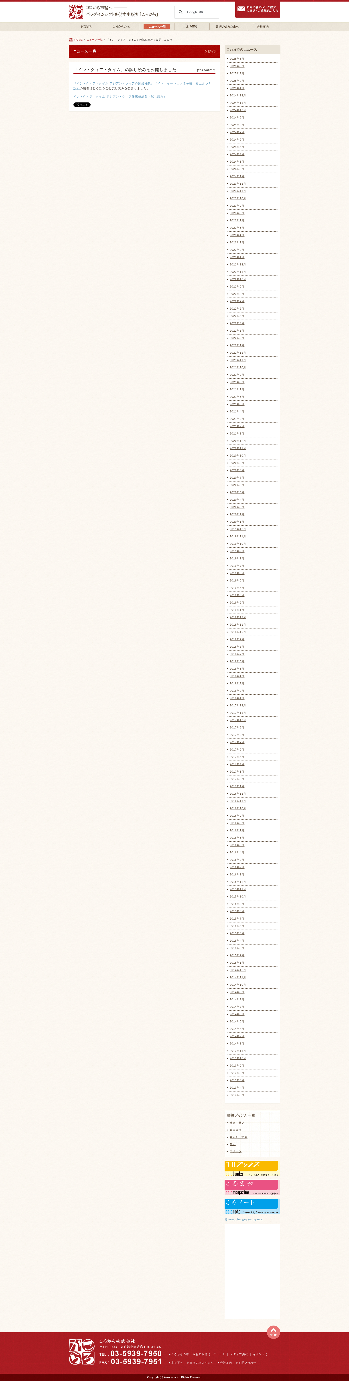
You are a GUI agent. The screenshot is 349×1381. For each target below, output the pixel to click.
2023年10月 (238, 198)
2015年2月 (237, 955)
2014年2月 (237, 1036)
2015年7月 (237, 918)
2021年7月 (237, 389)
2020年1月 (237, 521)
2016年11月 (238, 801)
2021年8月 (237, 382)
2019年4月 (237, 588)
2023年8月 (237, 213)
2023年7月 (237, 220)
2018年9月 (237, 639)
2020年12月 (238, 441)
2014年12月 (238, 970)
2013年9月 (237, 1065)
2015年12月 (238, 881)
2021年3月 (237, 418)
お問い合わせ (247, 1362)
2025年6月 (237, 58)
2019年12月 (238, 529)
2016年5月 (237, 845)
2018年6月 (237, 661)
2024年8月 (237, 124)
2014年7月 (237, 1006)
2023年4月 (237, 235)
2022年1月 (237, 345)
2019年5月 (237, 580)
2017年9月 (237, 727)
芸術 (233, 1144)
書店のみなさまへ (201, 1362)
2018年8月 (237, 646)
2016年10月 (238, 808)
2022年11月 (238, 271)
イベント (259, 1354)
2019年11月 (238, 536)
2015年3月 (237, 948)
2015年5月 (237, 933)
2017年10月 (238, 720)
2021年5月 (237, 404)
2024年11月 (238, 102)
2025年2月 (237, 80)
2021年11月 (238, 360)
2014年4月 (237, 1028)
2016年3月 (237, 859)
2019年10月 (238, 543)
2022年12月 (238, 264)
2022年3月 (237, 330)
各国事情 (235, 1130)
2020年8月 (237, 470)
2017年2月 (237, 779)
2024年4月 (237, 154)
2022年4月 (237, 323)
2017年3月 (237, 771)
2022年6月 (237, 308)
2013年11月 (238, 1051)
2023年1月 (237, 257)
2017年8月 (237, 734)
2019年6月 (237, 573)
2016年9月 (237, 815)
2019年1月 (237, 610)
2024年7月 (237, 132)
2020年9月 (237, 463)
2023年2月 (237, 249)
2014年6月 (237, 1014)
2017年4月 (237, 764)
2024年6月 (237, 139)
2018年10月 (238, 632)
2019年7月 (237, 565)
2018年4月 (237, 676)
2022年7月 (237, 301)
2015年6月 (237, 926)
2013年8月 (237, 1073)
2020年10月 (238, 455)
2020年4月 (237, 499)
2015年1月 (237, 962)
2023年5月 (237, 227)
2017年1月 (237, 786)
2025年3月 (237, 73)
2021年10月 (238, 367)
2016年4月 (237, 852)
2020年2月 (237, 514)
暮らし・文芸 (239, 1137)
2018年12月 (238, 617)
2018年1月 (237, 698)
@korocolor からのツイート (244, 1219)
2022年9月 (237, 286)
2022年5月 (237, 316)
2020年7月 (237, 477)
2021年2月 (237, 426)
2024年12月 (238, 95)
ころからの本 (180, 1354)
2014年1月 (237, 1043)
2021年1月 (237, 433)
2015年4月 (237, 940)
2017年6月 (237, 749)
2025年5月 (237, 66)
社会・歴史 (237, 1122)
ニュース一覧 (95, 39)
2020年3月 (237, 507)
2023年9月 (237, 205)
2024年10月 (238, 110)
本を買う (177, 1362)
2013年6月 (237, 1080)
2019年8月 (237, 558)
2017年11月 (238, 712)
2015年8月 (237, 911)
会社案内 (226, 1362)
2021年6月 (237, 396)
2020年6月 (237, 485)
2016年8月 (237, 823)
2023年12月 (238, 183)
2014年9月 (237, 992)
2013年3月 (237, 1095)
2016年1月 (237, 874)
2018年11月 (238, 624)
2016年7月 (237, 830)
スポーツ (235, 1151)
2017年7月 (237, 742)
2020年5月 (237, 492)
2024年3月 (237, 161)
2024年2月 (237, 169)
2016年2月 (237, 867)
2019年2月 (237, 602)
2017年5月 (237, 757)
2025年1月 (237, 88)
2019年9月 (237, 551)
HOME (78, 39)
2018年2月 (237, 690)
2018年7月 (237, 654)
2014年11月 (238, 977)
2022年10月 (238, 279)
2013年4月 (237, 1087)
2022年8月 (237, 294)
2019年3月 (237, 595)
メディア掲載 (239, 1354)
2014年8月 (237, 999)
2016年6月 (237, 837)
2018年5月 (237, 668)
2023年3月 (237, 242)
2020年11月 (238, 448)
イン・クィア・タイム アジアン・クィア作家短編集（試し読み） (120, 96)
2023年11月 (238, 191)
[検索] (196, 12)
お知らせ (201, 1354)
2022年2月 (237, 338)
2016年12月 (238, 793)
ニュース (219, 1354)
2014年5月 (237, 1021)
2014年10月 (238, 984)
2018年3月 (237, 683)
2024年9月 (237, 117)
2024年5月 (237, 147)
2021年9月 (237, 374)
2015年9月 (237, 904)
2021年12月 (238, 352)
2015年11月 (238, 889)
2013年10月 (238, 1058)
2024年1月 (237, 176)
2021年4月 (237, 411)
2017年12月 (238, 705)
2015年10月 (238, 896)
